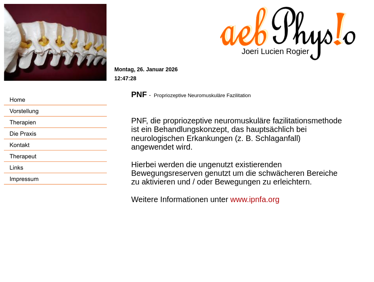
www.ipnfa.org (255, 199)
